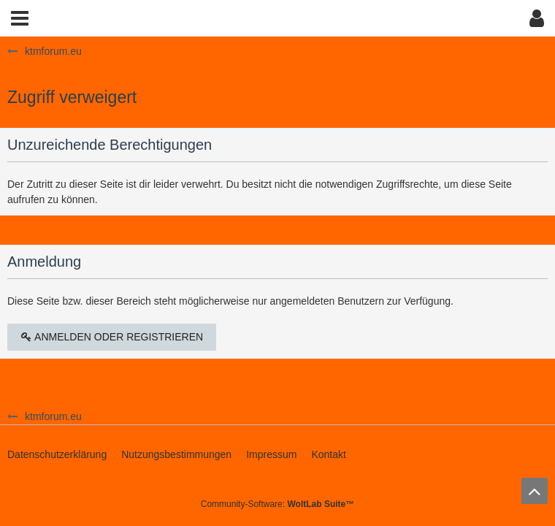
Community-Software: (277, 504)
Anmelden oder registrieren (111, 337)
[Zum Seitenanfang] (534, 491)
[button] (19, 18)
